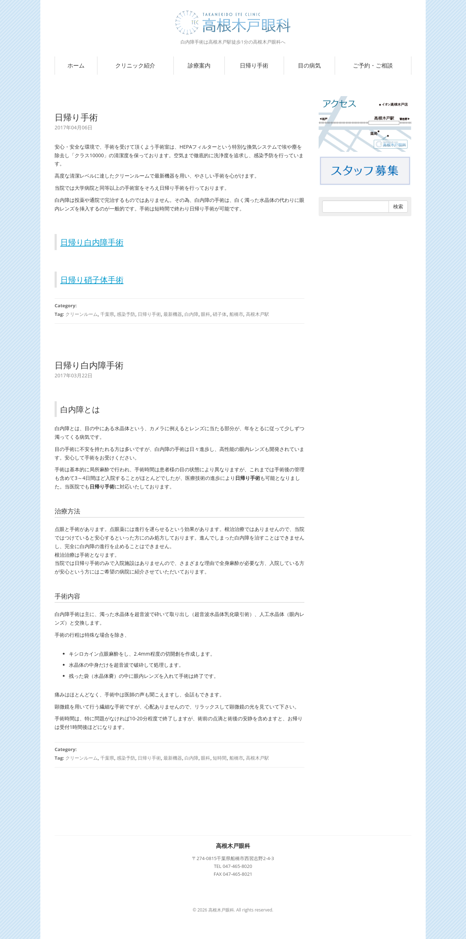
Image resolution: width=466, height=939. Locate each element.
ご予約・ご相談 (373, 65)
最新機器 (172, 314)
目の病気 (309, 65)
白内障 (191, 314)
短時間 (220, 758)
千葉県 (107, 314)
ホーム (76, 65)
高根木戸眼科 (233, 846)
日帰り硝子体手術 (91, 279)
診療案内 (199, 65)
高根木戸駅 (257, 314)
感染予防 (126, 314)
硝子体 (220, 314)
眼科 (205, 314)
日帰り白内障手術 (91, 242)
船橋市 (236, 314)
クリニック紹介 (135, 65)
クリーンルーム (81, 314)
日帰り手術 (254, 65)
